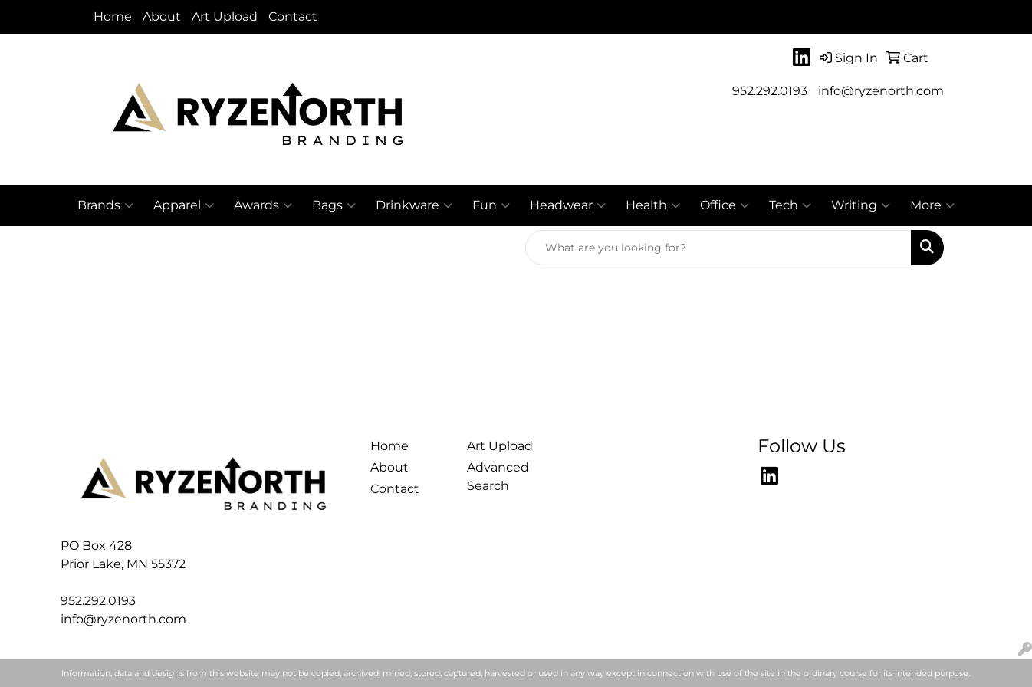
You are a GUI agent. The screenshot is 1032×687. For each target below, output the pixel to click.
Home (113, 16)
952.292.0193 (769, 91)
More (932, 205)
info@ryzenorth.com (881, 91)
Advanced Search (498, 476)
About (162, 16)
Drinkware (414, 205)
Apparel (183, 205)
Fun (491, 205)
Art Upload (225, 16)
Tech (790, 205)
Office (724, 205)
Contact (292, 16)
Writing (860, 205)
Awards (263, 205)
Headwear (568, 205)
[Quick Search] (718, 247)
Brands (105, 205)
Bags (334, 205)
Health (653, 205)
